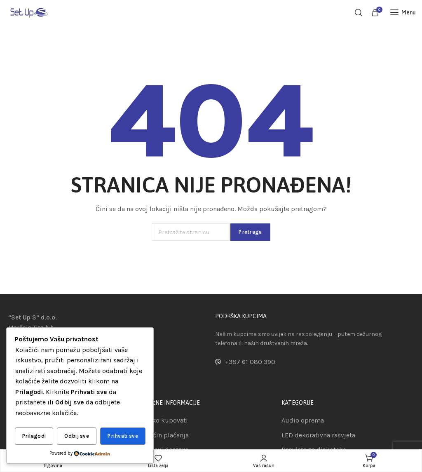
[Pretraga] (358, 12)
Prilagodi (34, 436)
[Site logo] (29, 12)
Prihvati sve (123, 436)
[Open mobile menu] (403, 12)
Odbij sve (76, 436)
